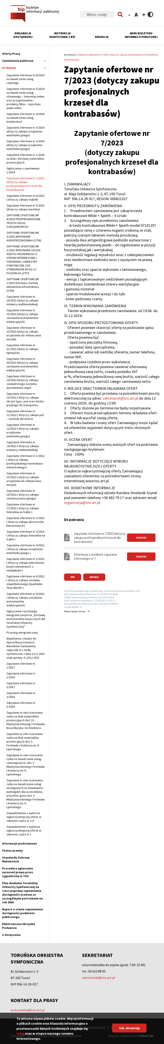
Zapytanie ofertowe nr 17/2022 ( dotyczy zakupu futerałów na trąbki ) (22, 508)
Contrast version (150, 14)
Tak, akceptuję (129, 1030)
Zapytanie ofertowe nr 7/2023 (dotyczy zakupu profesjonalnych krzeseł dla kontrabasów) (25, 184)
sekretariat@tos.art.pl (120, 398)
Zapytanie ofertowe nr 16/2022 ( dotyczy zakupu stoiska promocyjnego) (22, 494)
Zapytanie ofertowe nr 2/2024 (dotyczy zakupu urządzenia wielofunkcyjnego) (25, 145)
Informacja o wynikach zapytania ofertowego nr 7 (95, 556)
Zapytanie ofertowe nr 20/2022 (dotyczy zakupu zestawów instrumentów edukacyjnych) (22, 364)
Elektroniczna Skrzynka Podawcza (18, 926)
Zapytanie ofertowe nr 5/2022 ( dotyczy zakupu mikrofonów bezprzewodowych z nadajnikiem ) (25, 564)
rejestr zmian (74, 611)
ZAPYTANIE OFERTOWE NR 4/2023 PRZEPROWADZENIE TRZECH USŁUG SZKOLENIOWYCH (23, 221)
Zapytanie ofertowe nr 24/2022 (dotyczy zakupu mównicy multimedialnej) (22, 300)
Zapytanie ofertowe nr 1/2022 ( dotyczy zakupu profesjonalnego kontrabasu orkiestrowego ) (25, 461)
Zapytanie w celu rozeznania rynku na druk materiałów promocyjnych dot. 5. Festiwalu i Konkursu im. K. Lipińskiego (24, 741)
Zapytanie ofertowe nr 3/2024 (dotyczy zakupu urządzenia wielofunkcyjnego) (25, 131)
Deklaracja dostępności (22, 35)
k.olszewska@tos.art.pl (28, 1010)
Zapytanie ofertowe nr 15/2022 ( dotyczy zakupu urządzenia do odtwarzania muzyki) (23, 479)
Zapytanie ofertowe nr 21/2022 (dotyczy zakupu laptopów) (22, 349)
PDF (72, 577)
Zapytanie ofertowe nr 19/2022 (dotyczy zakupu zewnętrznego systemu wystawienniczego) (22, 382)
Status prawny (12, 850)
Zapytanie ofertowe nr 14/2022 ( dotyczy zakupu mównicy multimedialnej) (22, 446)
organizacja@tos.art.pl (82, 502)
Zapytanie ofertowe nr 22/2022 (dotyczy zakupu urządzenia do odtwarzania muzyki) (23, 333)
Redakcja (101, 37)
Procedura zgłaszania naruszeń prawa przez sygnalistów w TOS (17, 872)
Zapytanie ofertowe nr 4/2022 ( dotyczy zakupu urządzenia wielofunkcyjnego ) (25, 549)
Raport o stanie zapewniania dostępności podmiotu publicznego (22, 913)
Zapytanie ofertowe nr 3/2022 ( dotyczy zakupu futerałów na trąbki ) (25, 535)
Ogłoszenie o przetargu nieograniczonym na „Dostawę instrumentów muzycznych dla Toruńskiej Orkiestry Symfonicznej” (25, 618)
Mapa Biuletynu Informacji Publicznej (141, 35)
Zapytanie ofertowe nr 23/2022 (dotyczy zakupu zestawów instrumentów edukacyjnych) (22, 316)
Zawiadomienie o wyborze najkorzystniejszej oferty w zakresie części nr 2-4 (23, 817)
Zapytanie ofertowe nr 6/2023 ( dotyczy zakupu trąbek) (25, 197)
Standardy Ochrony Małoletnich (15, 859)
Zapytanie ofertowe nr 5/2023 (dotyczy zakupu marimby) (25, 207)
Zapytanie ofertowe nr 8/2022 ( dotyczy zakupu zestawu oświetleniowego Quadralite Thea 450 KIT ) (25, 582)
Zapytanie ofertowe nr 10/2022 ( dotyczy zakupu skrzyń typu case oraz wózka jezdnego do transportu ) (25, 399)
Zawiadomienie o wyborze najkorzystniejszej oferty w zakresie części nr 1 (23, 830)
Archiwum (70, 54)
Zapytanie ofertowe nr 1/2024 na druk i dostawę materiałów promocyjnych (25, 158)
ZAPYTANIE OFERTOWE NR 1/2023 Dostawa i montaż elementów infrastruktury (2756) (22, 285)
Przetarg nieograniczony (22, 632)
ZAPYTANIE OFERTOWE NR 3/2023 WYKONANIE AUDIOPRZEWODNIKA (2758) (23, 236)
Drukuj (94, 577)
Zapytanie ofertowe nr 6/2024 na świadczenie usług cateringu (25, 79)
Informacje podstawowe (19, 843)
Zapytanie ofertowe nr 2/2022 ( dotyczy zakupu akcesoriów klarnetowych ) (25, 522)
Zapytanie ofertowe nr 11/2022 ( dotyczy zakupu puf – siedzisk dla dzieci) (25, 415)
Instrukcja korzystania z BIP (62, 35)
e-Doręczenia (11, 935)
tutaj (20, 1035)
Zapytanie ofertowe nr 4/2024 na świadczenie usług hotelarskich (25, 117)
